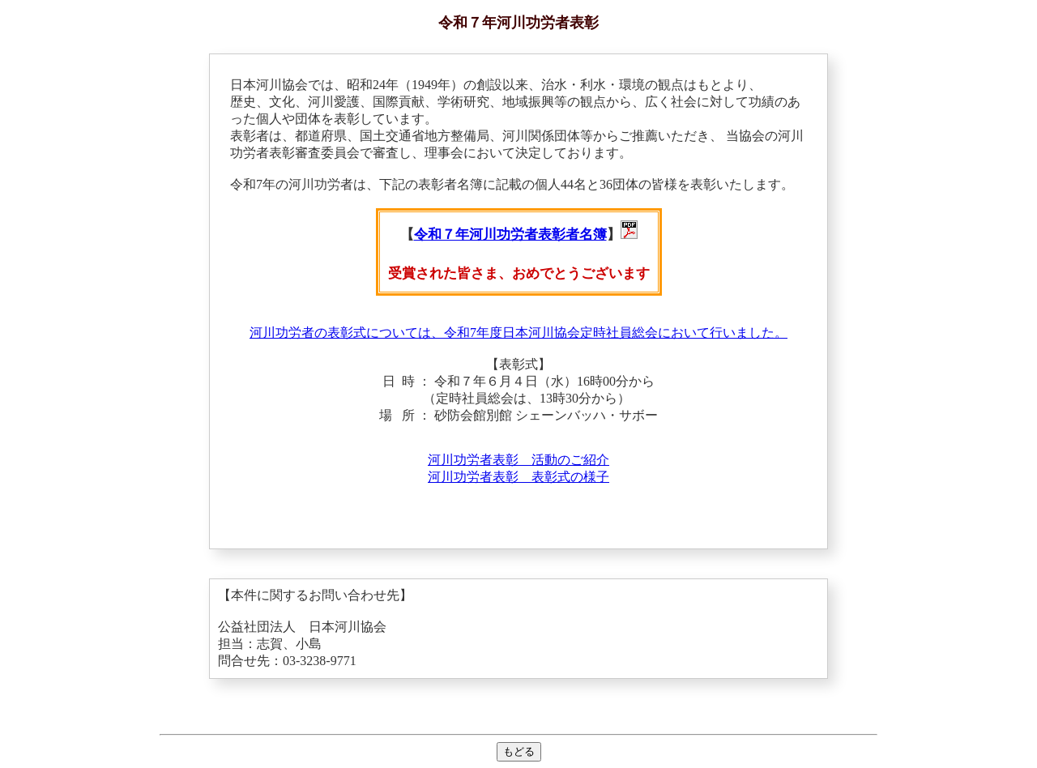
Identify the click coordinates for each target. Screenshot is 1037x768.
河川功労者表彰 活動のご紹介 (518, 460)
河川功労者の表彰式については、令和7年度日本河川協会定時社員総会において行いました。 (518, 332)
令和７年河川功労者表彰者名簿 (510, 234)
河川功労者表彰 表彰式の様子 (518, 477)
